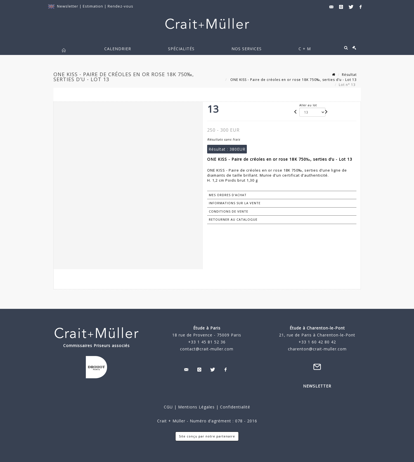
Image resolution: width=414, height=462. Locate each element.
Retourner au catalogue (233, 219)
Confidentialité (234, 407)
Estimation (93, 6)
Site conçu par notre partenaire (207, 436)
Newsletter (67, 6)
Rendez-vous (120, 6)
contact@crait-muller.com (206, 349)
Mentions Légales (196, 407)
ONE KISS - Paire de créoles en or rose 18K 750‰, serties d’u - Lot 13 (293, 79)
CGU (168, 407)
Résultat (349, 74)
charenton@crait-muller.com (317, 349)
